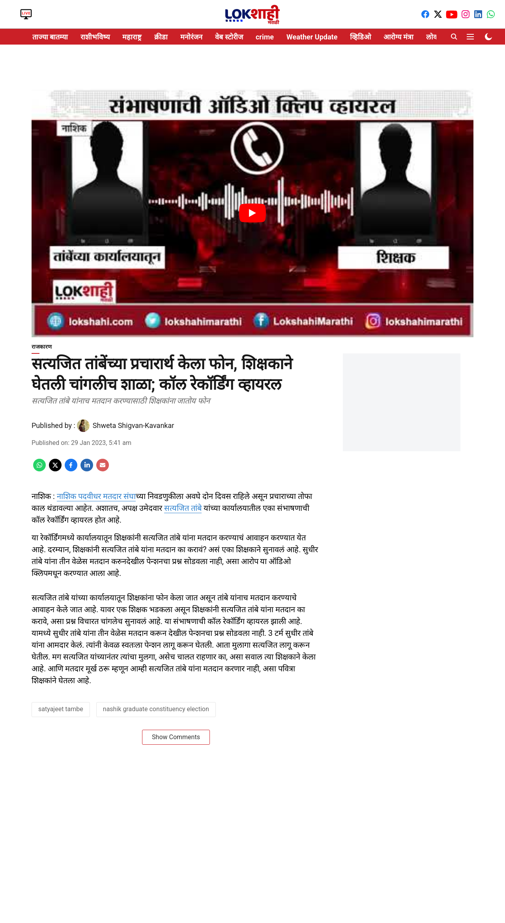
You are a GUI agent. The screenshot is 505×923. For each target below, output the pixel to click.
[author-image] (83, 425)
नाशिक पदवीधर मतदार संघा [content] (96, 496)
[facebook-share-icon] (71, 469)
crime (265, 37)
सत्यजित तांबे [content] (183, 508)
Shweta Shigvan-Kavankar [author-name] (133, 425)
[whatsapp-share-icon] (39, 469)
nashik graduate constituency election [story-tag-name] (156, 709)
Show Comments (176, 737)
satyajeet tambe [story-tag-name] (60, 709)
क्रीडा (161, 37)
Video (54, 14)
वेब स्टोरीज (229, 37)
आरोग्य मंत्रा (398, 37)
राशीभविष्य (95, 37)
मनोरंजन (191, 37)
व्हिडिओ (360, 37)
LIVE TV (26, 14)
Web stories (83, 14)
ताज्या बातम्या (50, 37)
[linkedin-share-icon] (86, 469)
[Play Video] (252, 213)
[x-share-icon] (55, 469)
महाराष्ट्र (132, 37)
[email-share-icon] (102, 469)
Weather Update (311, 37)
